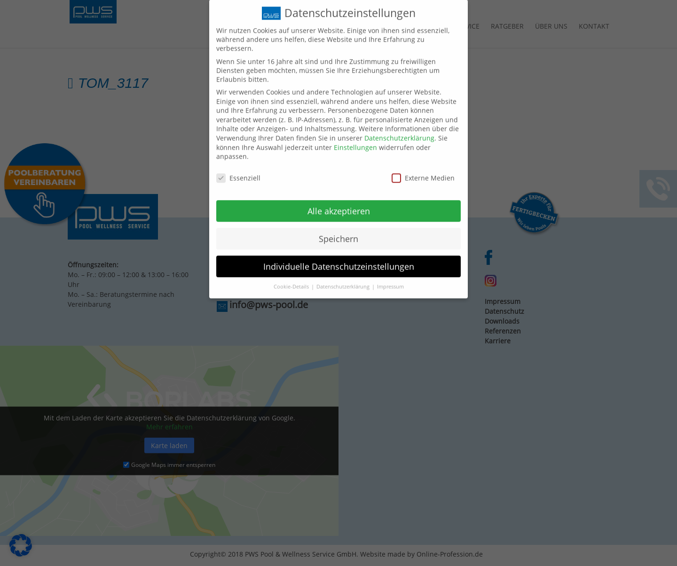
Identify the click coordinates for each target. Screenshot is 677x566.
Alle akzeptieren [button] (338, 203)
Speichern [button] (338, 231)
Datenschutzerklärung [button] (343, 280)
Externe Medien (423, 170)
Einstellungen (355, 140)
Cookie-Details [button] (292, 280)
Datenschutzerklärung (399, 130)
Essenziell (238, 170)
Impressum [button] (390, 280)
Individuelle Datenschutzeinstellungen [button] (338, 259)
